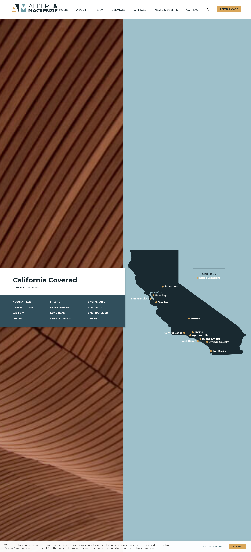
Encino (17, 318)
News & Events (166, 9)
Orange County (61, 318)
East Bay (19, 313)
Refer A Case (229, 9)
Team (99, 9)
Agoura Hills (22, 302)
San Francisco (98, 313)
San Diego (95, 307)
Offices (140, 9)
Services (118, 9)
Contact (193, 9)
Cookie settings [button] (213, 546)
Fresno (55, 302)
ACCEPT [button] (237, 546)
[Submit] (208, 9)
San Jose (94, 318)
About (81, 9)
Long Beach (58, 313)
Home (63, 9)
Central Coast (24, 307)
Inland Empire (60, 307)
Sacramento (97, 302)
